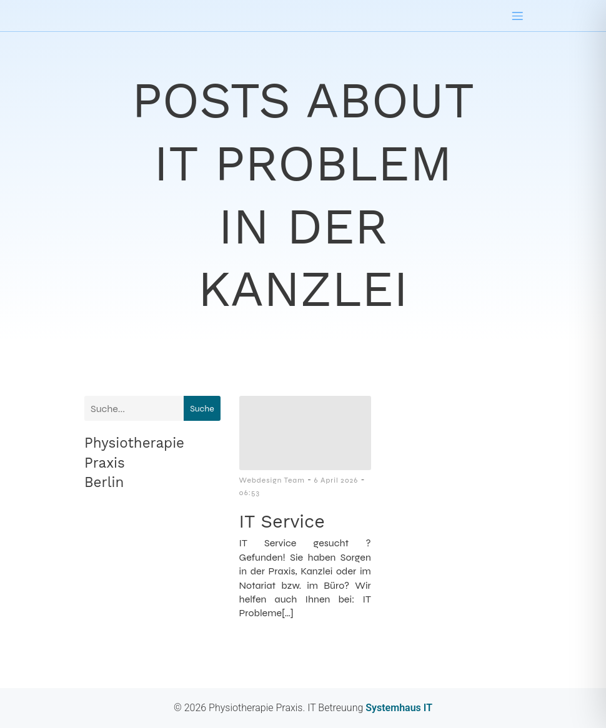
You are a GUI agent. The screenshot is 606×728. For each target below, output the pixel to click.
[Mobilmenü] (517, 15)
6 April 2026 (336, 480)
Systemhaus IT (397, 708)
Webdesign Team (272, 480)
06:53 (249, 492)
